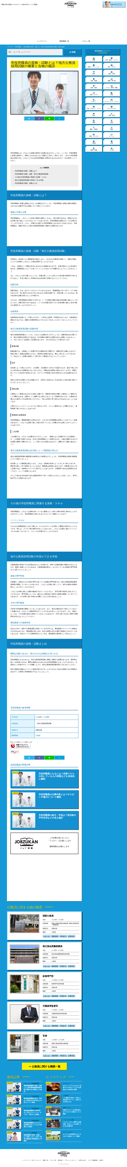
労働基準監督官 (50, 1006)
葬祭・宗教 (94, 149)
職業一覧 (45, 1160)
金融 (111, 121)
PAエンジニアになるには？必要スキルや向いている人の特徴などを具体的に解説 (72, 1087)
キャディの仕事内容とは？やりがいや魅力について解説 (72, 1135)
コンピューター (111, 107)
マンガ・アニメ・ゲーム (112, 100)
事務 (111, 128)
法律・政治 (111, 114)
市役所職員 (18, 47)
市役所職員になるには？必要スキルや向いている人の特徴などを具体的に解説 (57, 776)
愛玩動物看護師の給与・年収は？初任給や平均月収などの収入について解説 (33, 1100)
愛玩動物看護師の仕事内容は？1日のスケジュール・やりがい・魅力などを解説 (32, 1112)
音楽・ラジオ (94, 93)
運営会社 (60, 1160)
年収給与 (63, 936)
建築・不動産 (94, 128)
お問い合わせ (82, 1160)
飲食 (93, 73)
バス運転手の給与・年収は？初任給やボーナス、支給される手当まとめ (72, 1099)
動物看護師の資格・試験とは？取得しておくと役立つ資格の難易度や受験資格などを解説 (33, 1138)
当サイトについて (36, 1160)
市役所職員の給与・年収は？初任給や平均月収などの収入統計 (57, 816)
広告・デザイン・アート (94, 107)
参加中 (101, 1160)
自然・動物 (94, 79)
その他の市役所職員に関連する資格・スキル (31, 177)
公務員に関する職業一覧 (46, 1066)
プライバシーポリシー (71, 1160)
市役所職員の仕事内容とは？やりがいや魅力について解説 (56, 795)
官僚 (45, 1035)
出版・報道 (94, 86)
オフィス (111, 135)
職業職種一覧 (64, 41)
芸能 (111, 93)
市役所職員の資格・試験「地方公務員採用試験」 (32, 174)
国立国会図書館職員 (52, 946)
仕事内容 (71, 936)
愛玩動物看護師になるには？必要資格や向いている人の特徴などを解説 (33, 1124)
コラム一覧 (86, 41)
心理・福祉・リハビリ (111, 59)
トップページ (41, 41)
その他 (112, 149)
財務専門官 (48, 976)
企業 (111, 142)
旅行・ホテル (111, 66)
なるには (46, 936)
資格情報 (54, 936)
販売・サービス (93, 135)
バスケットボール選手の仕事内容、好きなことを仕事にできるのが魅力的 (72, 1124)
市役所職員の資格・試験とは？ (26, 171)
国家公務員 (48, 915)
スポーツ (93, 100)
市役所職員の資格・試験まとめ (26, 183)
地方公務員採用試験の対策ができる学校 (29, 180)
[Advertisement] (63, 24)
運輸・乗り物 (111, 79)
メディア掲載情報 (92, 1160)
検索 (73, 52)
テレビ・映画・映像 (111, 86)
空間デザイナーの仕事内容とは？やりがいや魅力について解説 (72, 1112)
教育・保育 (111, 73)
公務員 (38, 735)
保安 (93, 114)
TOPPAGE (10, 47)
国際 (93, 121)
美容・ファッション (94, 66)
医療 (93, 59)
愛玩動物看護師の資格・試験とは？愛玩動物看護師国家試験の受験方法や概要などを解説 (33, 1088)
